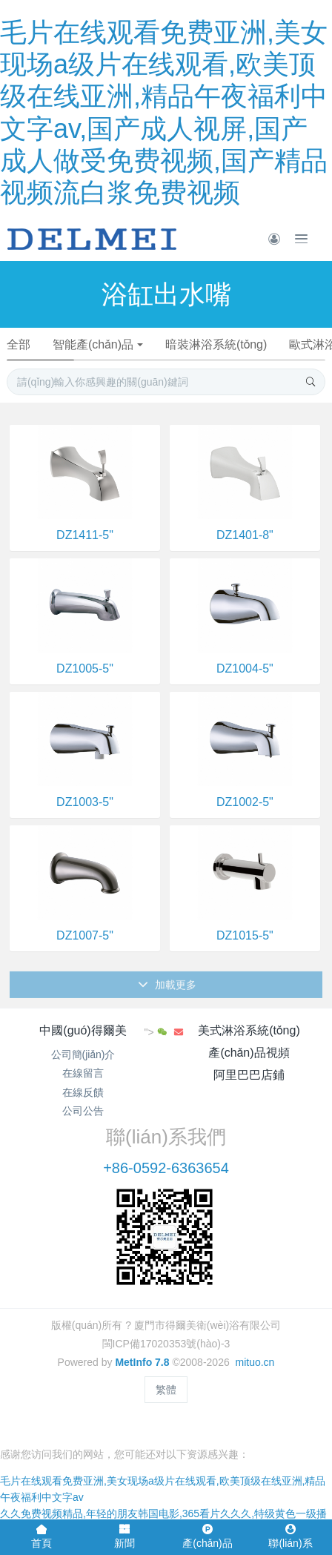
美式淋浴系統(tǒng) (248, 1030)
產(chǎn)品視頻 (248, 1052)
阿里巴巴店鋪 (249, 1075)
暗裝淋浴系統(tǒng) (216, 344)
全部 (18, 344)
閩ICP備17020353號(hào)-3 (166, 1344)
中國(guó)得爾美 (82, 1030)
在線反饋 (83, 1092)
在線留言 (83, 1073)
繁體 (166, 1390)
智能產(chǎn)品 (93, 344)
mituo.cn (254, 1362)
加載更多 (167, 994)
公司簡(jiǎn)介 (83, 1054)
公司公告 (83, 1111)
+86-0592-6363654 (166, 1168)
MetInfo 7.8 (142, 1362)
